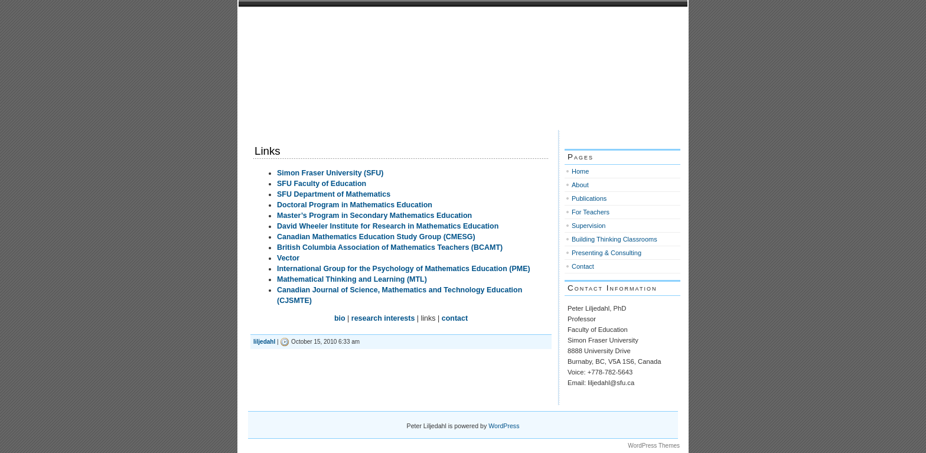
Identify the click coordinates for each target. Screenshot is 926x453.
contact (455, 318)
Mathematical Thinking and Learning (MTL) (352, 279)
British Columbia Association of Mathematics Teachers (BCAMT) (390, 247)
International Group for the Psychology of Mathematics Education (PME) (403, 269)
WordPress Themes (654, 445)
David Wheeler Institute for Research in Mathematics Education (387, 226)
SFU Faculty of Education (321, 184)
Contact (583, 266)
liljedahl (264, 341)
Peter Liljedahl (294, 22)
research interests (383, 318)
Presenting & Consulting (606, 252)
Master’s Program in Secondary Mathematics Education (374, 215)
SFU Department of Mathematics (333, 194)
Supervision (588, 225)
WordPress (503, 425)
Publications (589, 198)
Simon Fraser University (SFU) (330, 173)
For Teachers (590, 212)
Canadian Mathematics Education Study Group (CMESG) (376, 237)
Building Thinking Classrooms (614, 239)
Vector (288, 258)
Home (580, 171)
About (580, 184)
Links (268, 151)
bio (339, 318)
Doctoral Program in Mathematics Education (354, 205)
